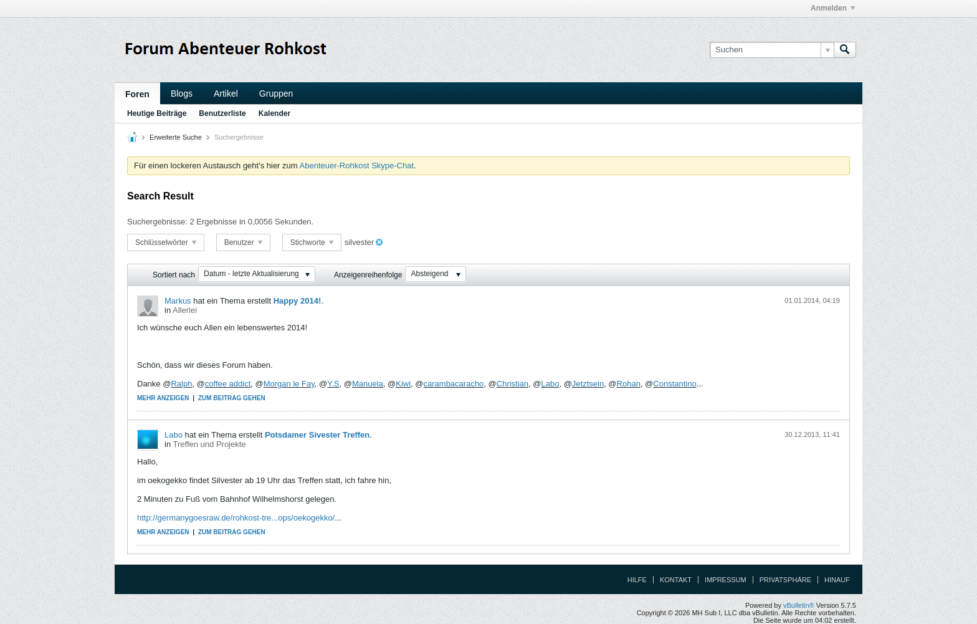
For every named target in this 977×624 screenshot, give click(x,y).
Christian (512, 383)
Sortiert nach (174, 275)
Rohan (629, 383)
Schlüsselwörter (165, 242)
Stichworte (311, 242)
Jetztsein (588, 383)
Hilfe (637, 579)
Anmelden (833, 8)
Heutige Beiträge (156, 113)
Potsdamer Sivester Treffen (317, 434)
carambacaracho (454, 383)
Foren (137, 94)
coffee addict (227, 383)
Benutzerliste (222, 113)
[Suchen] (772, 50)
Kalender (274, 113)
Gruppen (276, 93)
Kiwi (403, 383)
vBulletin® (798, 605)
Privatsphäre (785, 579)
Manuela (367, 383)
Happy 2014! (298, 300)
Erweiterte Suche (176, 137)
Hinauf (837, 579)
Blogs (182, 93)
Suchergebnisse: (157, 221)
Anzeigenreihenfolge (368, 275)
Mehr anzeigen (163, 398)
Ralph (181, 383)
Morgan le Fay (289, 383)
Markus (177, 300)
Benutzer (243, 242)
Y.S (333, 383)
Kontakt (676, 579)
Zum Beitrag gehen (231, 398)
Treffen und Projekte (209, 444)
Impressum (725, 579)
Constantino (674, 383)
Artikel (226, 93)
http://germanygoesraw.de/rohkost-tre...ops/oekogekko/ (236, 517)
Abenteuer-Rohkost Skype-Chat (357, 165)
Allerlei (185, 310)
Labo (550, 383)
